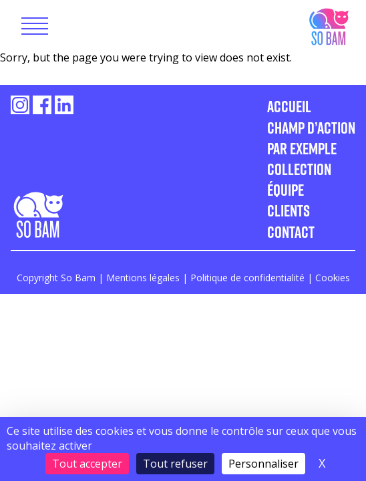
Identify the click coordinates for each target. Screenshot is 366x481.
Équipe (285, 189)
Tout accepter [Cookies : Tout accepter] (87, 463)
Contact (291, 231)
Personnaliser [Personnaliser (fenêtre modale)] (263, 463)
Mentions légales (143, 277)
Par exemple (302, 148)
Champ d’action (311, 127)
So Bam (328, 25)
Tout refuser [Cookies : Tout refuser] (175, 463)
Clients (288, 210)
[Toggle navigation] (34, 26)
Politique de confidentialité (247, 277)
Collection (299, 168)
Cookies (332, 277)
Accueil (289, 106)
